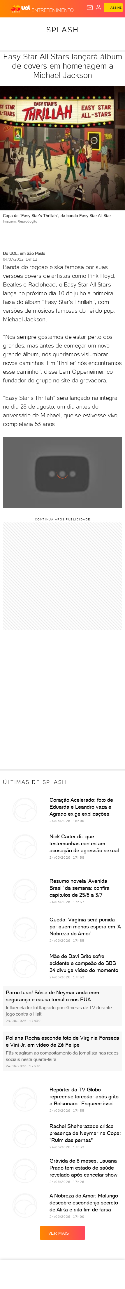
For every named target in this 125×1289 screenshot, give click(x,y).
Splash (62, 29)
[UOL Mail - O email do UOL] (89, 7)
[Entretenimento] (52, 9)
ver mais (62, 1232)
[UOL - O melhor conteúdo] (21, 9)
